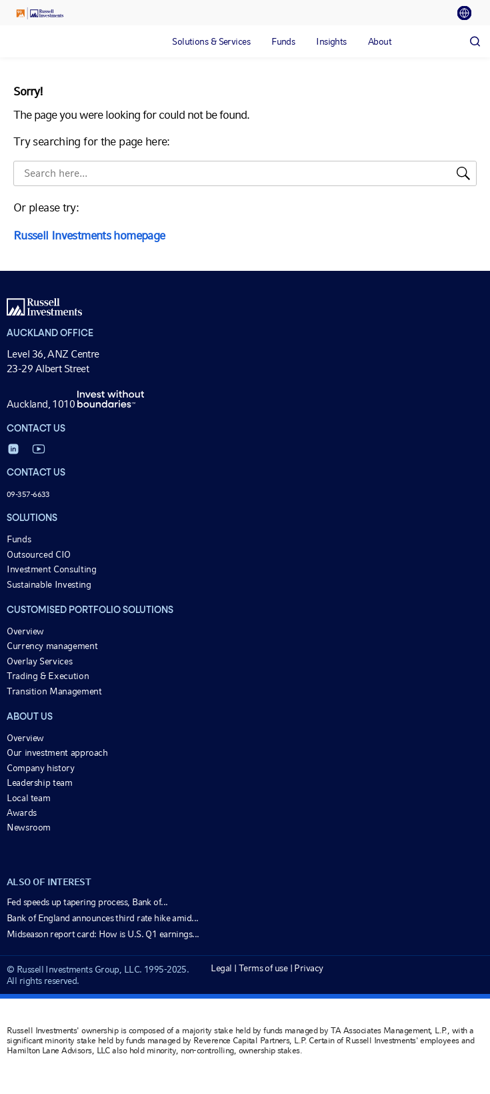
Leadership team (40, 782)
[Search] (474, 41)
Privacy (308, 968)
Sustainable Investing (49, 584)
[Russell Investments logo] (40, 13)
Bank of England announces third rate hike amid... (103, 918)
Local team (28, 797)
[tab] (468, 13)
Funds (19, 539)
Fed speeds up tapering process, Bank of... (87, 902)
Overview (25, 631)
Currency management (52, 645)
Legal (221, 968)
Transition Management (54, 691)
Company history (41, 767)
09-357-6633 (28, 494)
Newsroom (29, 827)
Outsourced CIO (39, 554)
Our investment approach (57, 752)
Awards (22, 812)
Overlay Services (39, 661)
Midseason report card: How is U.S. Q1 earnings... (103, 934)
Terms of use (263, 968)
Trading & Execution (48, 675)
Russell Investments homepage (89, 235)
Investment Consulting (51, 569)
